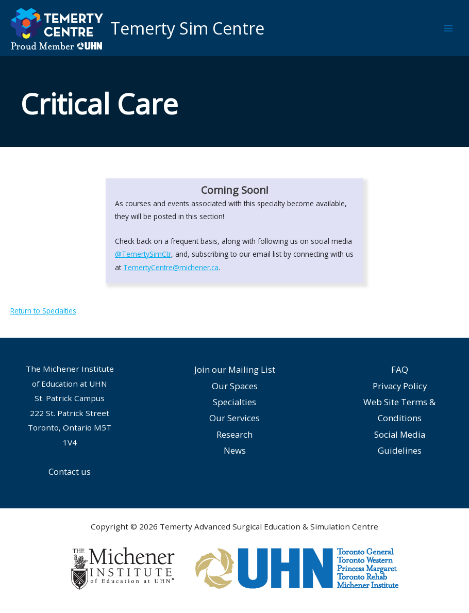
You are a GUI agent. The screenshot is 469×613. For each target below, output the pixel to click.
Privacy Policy (400, 386)
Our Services (234, 418)
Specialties (234, 402)
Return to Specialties (43, 311)
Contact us (69, 471)
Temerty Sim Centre (187, 28)
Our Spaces (235, 386)
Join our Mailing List (234, 369)
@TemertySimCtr (143, 254)
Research (234, 434)
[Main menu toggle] (448, 28)
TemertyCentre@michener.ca (171, 267)
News (235, 450)
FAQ (399, 369)
